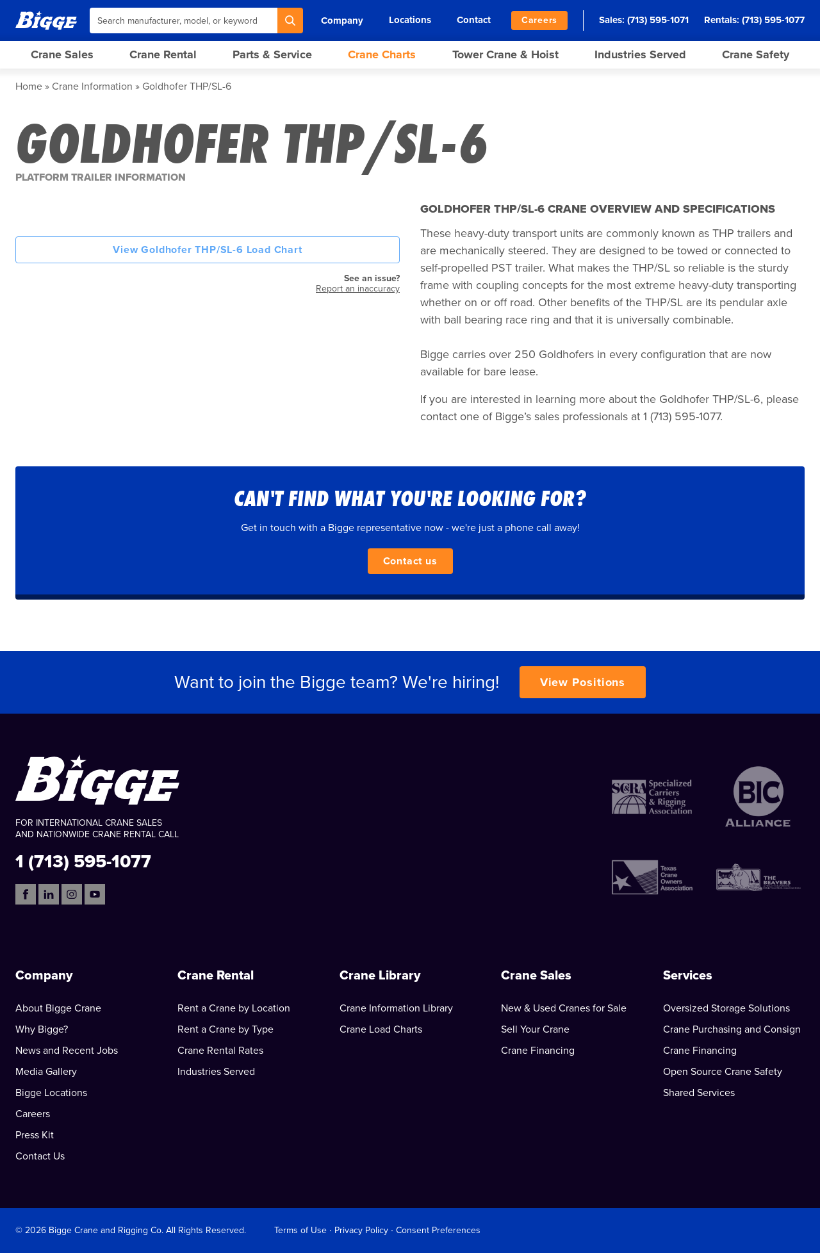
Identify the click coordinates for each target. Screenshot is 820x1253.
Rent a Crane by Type (225, 1029)
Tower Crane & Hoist (505, 54)
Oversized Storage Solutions (726, 1008)
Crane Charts (382, 54)
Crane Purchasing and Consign (732, 1029)
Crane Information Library (396, 1008)
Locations (410, 20)
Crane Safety (755, 54)
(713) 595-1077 (773, 20)
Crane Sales (62, 54)
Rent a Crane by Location (233, 1008)
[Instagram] (72, 894)
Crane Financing (538, 1050)
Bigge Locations (51, 1092)
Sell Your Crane (535, 1029)
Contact (474, 20)
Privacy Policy (361, 1230)
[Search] (290, 20)
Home (28, 86)
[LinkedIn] (48, 894)
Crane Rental (163, 54)
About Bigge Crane (58, 1008)
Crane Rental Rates (220, 1050)
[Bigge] (46, 20)
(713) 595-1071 (658, 20)
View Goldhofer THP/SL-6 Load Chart (207, 249)
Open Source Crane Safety (722, 1071)
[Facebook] (25, 894)
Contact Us (40, 1156)
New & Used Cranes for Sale (564, 1008)
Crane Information (92, 86)
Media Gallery (46, 1071)
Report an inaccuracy (358, 288)
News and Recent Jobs (66, 1050)
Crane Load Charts (381, 1029)
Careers (539, 20)
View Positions (583, 682)
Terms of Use (300, 1230)
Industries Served (640, 54)
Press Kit (34, 1135)
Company (342, 20)
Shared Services (699, 1092)
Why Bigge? (41, 1029)
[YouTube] (95, 894)
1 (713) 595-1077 (83, 861)
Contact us (410, 561)
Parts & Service (272, 54)
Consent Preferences (438, 1230)
